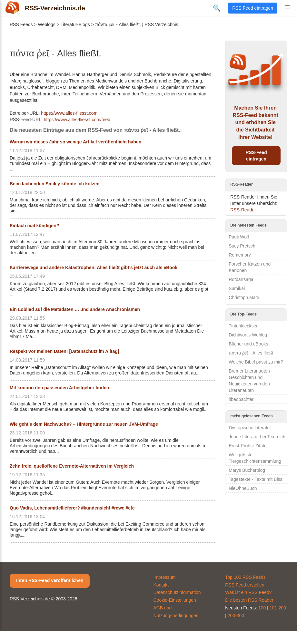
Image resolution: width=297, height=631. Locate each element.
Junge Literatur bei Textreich (257, 436)
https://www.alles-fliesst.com (69, 113)
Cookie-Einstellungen (174, 600)
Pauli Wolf (239, 236)
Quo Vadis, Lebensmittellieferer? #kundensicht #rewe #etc (72, 507)
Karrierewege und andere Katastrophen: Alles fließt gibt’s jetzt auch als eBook (93, 267)
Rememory (240, 254)
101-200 (278, 607)
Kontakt (161, 584)
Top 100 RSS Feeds (245, 577)
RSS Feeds (21, 24)
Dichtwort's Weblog (248, 334)
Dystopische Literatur (250, 427)
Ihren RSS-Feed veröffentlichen (49, 580)
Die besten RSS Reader (249, 600)
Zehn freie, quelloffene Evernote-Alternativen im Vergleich (72, 466)
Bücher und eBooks (248, 343)
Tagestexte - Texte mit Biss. (256, 479)
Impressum (164, 577)
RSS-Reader (243, 209)
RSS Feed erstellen (244, 584)
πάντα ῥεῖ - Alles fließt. (251, 352)
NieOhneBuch (243, 488)
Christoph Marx (244, 297)
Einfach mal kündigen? (34, 225)
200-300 (236, 615)
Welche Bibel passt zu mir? (256, 361)
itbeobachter (241, 399)
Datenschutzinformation (177, 592)
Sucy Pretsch (242, 245)
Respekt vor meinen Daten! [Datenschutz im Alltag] (64, 351)
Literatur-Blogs (75, 24)
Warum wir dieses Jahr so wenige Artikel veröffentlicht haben (75, 141)
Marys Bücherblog (247, 470)
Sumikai (237, 288)
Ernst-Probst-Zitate (247, 445)
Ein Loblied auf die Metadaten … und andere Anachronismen (75, 309)
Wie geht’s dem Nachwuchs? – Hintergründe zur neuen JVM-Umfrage (84, 424)
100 (262, 607)
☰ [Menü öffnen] (287, 8)
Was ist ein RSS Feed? (248, 592)
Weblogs (46, 24)
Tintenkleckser (243, 325)
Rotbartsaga (241, 279)
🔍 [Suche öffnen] (217, 8)
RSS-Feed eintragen (256, 155)
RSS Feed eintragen (252, 8)
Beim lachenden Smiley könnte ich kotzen (55, 183)
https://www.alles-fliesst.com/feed (77, 119)
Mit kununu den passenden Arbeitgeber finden (59, 387)
